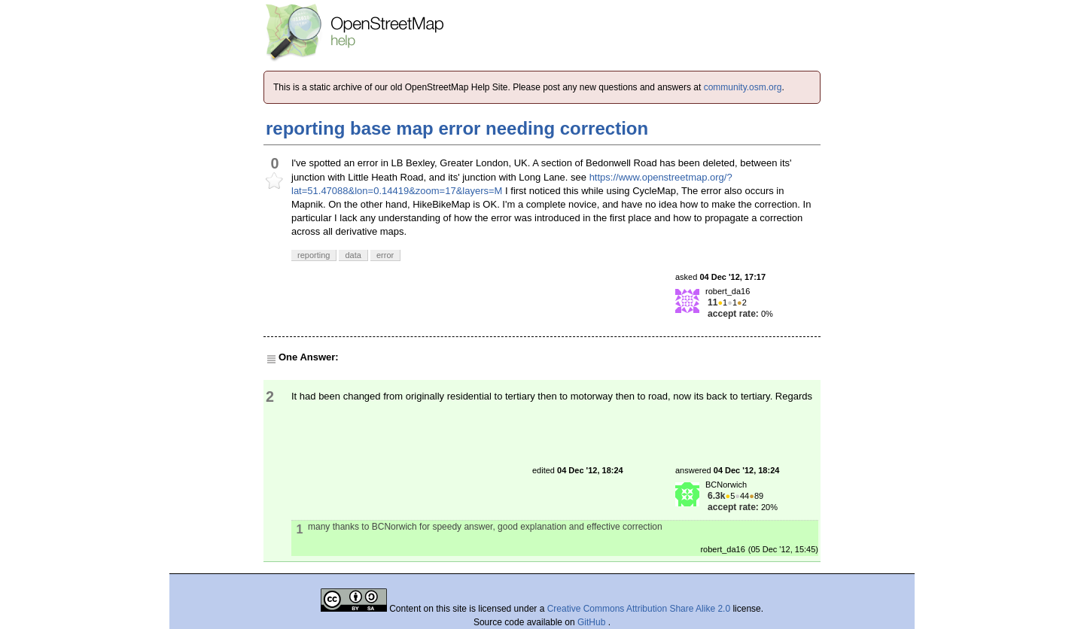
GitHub (592, 622)
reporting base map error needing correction (457, 128)
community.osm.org (743, 87)
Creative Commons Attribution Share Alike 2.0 (638, 608)
